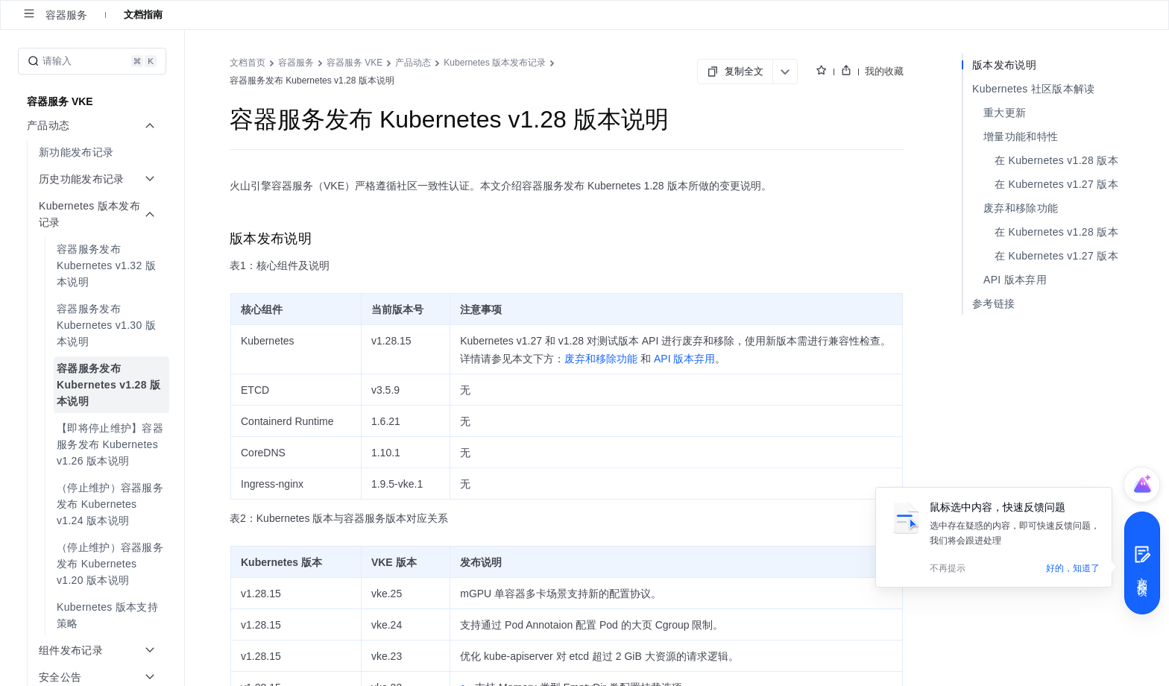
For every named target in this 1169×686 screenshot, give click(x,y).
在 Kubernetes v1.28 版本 (1056, 160)
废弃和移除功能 (1020, 208)
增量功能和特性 (1020, 136)
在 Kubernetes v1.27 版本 (1056, 184)
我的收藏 (884, 71)
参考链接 (993, 303)
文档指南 (143, 14)
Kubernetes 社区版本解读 (1033, 89)
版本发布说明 (1004, 65)
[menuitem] (93, 152)
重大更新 (1004, 113)
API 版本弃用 (1015, 280)
